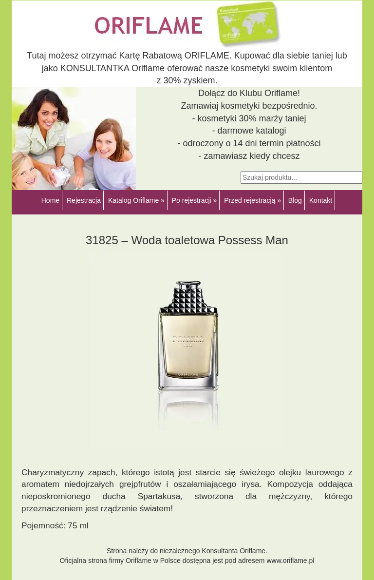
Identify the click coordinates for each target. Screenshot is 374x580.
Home (50, 200)
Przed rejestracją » (252, 200)
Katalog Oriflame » (136, 200)
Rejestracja (84, 200)
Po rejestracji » (194, 200)
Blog (295, 200)
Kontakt (320, 200)
